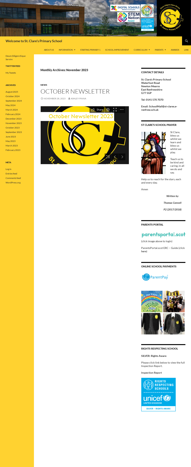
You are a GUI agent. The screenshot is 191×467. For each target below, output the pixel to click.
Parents (159, 50)
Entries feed (11, 173)
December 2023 (13, 118)
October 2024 (13, 96)
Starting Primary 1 (90, 50)
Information (66, 50)
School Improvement (117, 50)
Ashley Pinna (78, 98)
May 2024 (10, 105)
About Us (49, 50)
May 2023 (10, 141)
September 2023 (14, 132)
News (43, 84)
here (143, 251)
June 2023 (11, 136)
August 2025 (12, 91)
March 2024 (12, 109)
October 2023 (13, 127)
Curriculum (140, 50)
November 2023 (14, 123)
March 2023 (12, 145)
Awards (175, 50)
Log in (8, 169)
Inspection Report (151, 372)
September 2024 (14, 100)
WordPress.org (13, 182)
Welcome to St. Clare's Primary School (34, 41)
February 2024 (13, 114)
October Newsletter (75, 91)
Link (186, 50)
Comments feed (13, 178)
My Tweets (11, 72)
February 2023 (13, 150)
